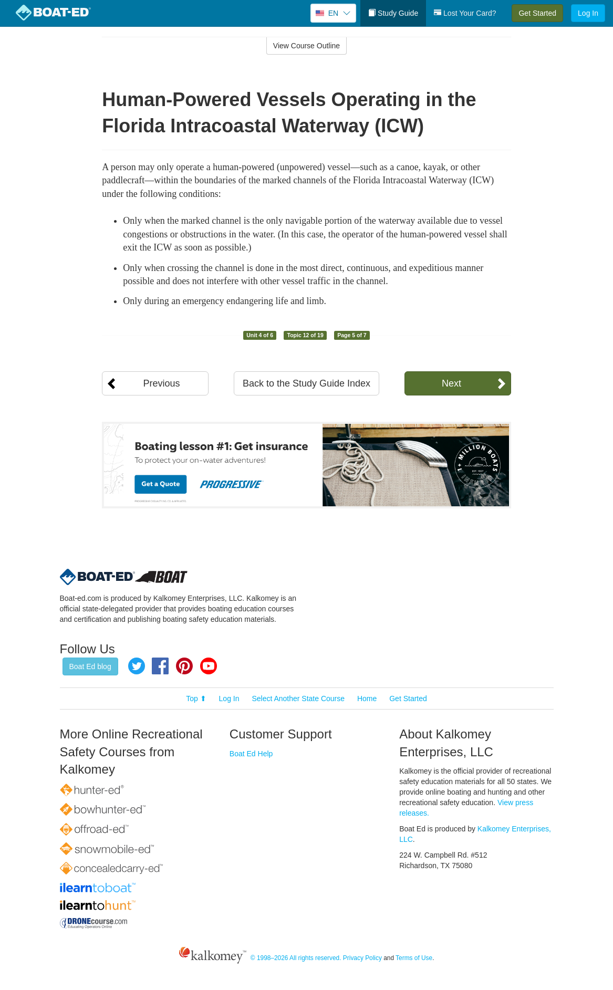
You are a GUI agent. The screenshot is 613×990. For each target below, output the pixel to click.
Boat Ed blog (90, 666)
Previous (161, 383)
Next (451, 383)
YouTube (208, 666)
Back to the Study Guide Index (306, 383)
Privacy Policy (362, 958)
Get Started (537, 13)
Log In (588, 13)
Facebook (160, 666)
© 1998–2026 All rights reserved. (296, 958)
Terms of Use (414, 958)
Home (367, 698)
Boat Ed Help (251, 753)
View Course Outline (306, 45)
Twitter (136, 666)
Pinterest (184, 666)
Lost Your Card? (465, 13)
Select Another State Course (298, 698)
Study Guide (393, 13)
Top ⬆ (196, 698)
